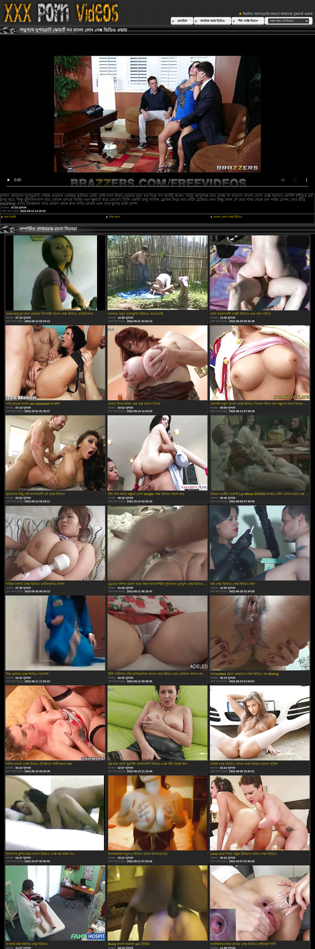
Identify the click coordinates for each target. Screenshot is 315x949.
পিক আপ (114, 217)
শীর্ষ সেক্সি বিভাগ (248, 21)
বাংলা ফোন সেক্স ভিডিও (228, 217)
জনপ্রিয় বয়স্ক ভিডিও (212, 21)
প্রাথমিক (182, 21)
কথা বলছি (10, 217)
